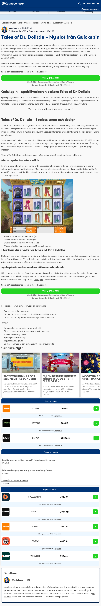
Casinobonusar (56, 587)
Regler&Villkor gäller (13, 340)
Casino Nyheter (24, 22)
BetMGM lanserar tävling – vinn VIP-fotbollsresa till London (28, 460)
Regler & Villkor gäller (68, 82)
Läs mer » (31, 392)
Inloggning (89, 3)
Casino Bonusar (9, 22)
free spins (38, 279)
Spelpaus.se (58, 416)
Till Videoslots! (50, 78)
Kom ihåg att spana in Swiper (14, 480)
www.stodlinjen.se (55, 82)
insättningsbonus (25, 276)
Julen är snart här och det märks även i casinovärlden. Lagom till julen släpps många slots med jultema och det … (58, 389)
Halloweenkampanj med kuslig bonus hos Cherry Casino (26, 470)
